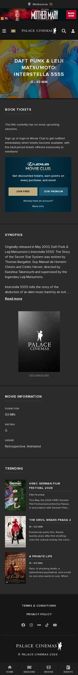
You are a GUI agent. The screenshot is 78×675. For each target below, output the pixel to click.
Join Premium (53, 191)
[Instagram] (31, 625)
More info (38, 206)
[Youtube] (55, 625)
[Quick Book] (13, 31)
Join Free (23, 191)
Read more (13, 299)
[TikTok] (47, 625)
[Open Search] (64, 31)
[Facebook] (23, 625)
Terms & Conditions (39, 605)
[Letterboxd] (39, 625)
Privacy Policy (39, 614)
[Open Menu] (4, 31)
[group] (39, 4)
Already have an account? (38, 200)
